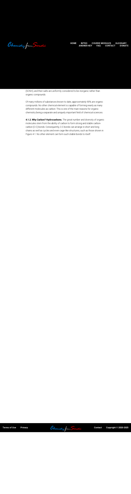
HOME (73, 43)
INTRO (84, 43)
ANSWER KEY (85, 45)
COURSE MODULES (101, 43)
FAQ (98, 45)
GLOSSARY (120, 43)
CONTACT (110, 45)
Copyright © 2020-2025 (117, 427)
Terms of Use (9, 427)
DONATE (124, 45)
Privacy (24, 427)
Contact (98, 427)
